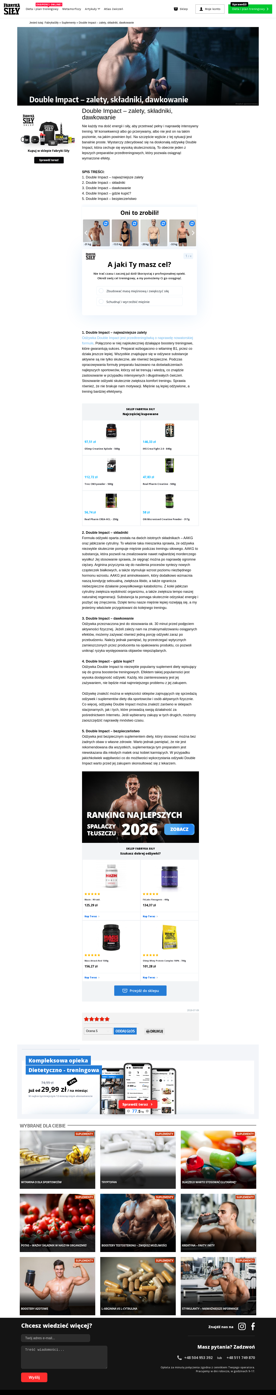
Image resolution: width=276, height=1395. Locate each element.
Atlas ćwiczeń (113, 9)
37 (163, 1367)
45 (194, 1367)
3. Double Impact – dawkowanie (106, 188)
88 (144, 1372)
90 (152, 1372)
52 (221, 1367)
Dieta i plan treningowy (43, 8)
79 (110, 1372)
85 (133, 1372)
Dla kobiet (112, 1310)
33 (148, 1367)
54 (228, 1367)
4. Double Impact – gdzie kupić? (106, 193)
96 (175, 1372)
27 (125, 1367)
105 (218, 1372)
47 (202, 1367)
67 (64, 1372)
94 (167, 1372)
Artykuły (92, 9)
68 (67, 1372)
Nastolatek (113, 1327)
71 (79, 1372)
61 (41, 1372)
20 (98, 1367)
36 (159, 1367)
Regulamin (119, 1356)
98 (182, 1372)
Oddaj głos (125, 948)
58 (244, 1367)
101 (196, 1372)
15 (79, 1367)
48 (205, 1367)
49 (209, 1367)
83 (125, 1372)
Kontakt (135, 1356)
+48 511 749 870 (241, 1263)
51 (217, 1367)
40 (175, 1367)
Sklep (59, 1310)
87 (140, 1372)
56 (236, 1367)
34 (152, 1367)
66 (60, 1372)
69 (71, 1372)
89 (148, 1372)
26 (121, 1367)
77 (102, 1372)
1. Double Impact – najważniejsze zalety (112, 177)
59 (248, 1367)
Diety (59, 1321)
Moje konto (113, 1316)
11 (64, 1367)
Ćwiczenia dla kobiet (169, 1304)
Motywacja (164, 1316)
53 (225, 1367)
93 (163, 1372)
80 (113, 1372)
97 (179, 1372)
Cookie (149, 1356)
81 (117, 1372)
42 (182, 1367)
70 (75, 1372)
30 (136, 1367)
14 (75, 1367)
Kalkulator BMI (166, 1310)
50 (213, 1367)
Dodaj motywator (167, 1321)
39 (171, 1367)
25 (117, 1367)
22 (106, 1367)
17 (87, 1367)
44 (190, 1367)
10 (60, 1367)
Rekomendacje (166, 1333)
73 (87, 1372)
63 (48, 1372)
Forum (161, 1339)
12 (67, 1367)
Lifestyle (111, 1333)
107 (229, 1372)
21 (102, 1367)
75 (94, 1372)
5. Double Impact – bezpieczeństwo (109, 199)
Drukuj (154, 949)
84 (129, 1372)
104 (212, 1372)
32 (144, 1367)
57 (240, 1367)
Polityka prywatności (172, 1356)
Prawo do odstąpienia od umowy (120, 1381)
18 (90, 1367)
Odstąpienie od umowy (162, 1381)
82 (121, 1372)
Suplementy (63, 1327)
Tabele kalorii (165, 1327)
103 (207, 1372)
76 (98, 1372)
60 (251, 1367)
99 (186, 1372)
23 (110, 1367)
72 (83, 1372)
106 (223, 1372)
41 (179, 1367)
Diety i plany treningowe (70, 1304)
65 (56, 1372)
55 (232, 1367)
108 (234, 1372)
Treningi (61, 1316)
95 (171, 1372)
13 (71, 1367)
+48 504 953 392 (198, 1263)
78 (106, 1372)
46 (198, 1367)
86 (136, 1372)
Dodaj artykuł (99, 1356)
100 (191, 1372)
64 (52, 1372)
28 (129, 1367)
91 (156, 1372)
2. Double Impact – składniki (103, 183)
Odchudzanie (114, 1321)
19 (94, 1367)
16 (83, 1367)
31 (140, 1367)
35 (156, 1367)
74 (90, 1372)
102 (202, 1372)
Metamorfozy (71, 9)
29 (133, 1367)
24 (113, 1367)
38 (167, 1367)
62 (44, 1372)
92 (159, 1372)
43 (186, 1367)
